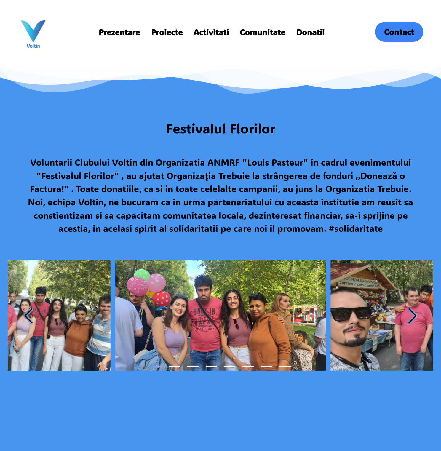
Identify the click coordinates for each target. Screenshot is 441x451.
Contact (399, 32)
